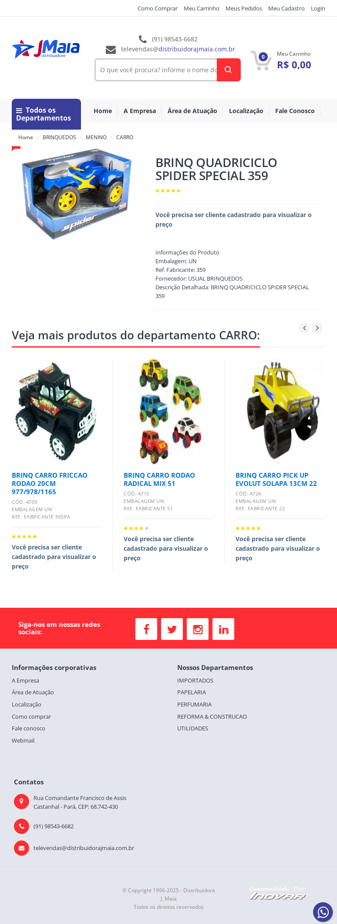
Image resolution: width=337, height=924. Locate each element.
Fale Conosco (295, 111)
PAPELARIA (191, 692)
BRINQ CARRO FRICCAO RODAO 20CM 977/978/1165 (50, 483)
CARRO (124, 137)
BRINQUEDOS (59, 137)
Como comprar (31, 716)
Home (103, 111)
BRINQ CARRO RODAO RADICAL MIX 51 (159, 479)
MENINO (96, 137)
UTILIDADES (192, 728)
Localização (246, 111)
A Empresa (140, 111)
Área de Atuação (192, 111)
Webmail (23, 740)
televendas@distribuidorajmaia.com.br (84, 848)
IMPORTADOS (195, 680)
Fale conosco (28, 728)
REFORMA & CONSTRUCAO (212, 716)
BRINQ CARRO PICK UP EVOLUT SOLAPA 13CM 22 (276, 479)
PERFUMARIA (194, 704)
